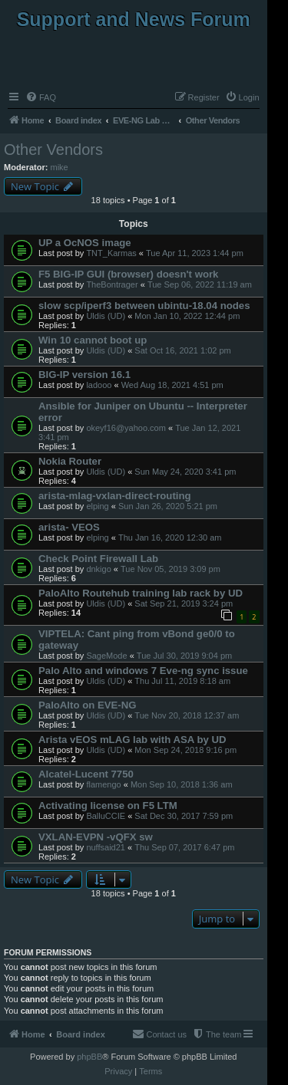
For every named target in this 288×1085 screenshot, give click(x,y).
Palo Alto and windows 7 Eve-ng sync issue (143, 670)
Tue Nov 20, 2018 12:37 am (186, 715)
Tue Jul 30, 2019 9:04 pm (184, 655)
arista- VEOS (69, 527)
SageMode (106, 655)
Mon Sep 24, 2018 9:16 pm (185, 750)
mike (59, 167)
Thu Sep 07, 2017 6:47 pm (184, 847)
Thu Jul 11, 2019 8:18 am (182, 681)
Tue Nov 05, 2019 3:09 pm (170, 569)
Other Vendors (53, 149)
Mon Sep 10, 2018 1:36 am (182, 784)
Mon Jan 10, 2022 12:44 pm (187, 316)
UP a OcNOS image (84, 242)
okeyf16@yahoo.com (126, 427)
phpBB (89, 1056)
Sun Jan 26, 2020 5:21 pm (167, 506)
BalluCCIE (105, 815)
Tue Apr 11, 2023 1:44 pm (194, 253)
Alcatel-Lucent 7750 (86, 774)
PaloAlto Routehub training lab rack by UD (140, 593)
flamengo (103, 784)
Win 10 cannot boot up (92, 340)
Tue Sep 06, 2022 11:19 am (199, 284)
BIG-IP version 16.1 (84, 374)
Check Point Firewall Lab (98, 558)
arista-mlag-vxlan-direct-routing (114, 495)
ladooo (98, 385)
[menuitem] (40, 97)
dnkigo (98, 569)
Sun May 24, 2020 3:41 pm (185, 471)
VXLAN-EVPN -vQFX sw (95, 837)
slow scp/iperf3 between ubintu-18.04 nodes (144, 305)
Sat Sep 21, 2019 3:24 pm (183, 603)
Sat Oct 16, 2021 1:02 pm (182, 350)
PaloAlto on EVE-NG (87, 705)
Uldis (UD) (105, 316)
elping (97, 506)
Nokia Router (69, 461)
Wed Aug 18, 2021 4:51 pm (172, 385)
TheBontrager (111, 284)
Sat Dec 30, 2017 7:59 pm (183, 815)
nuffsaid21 (105, 847)
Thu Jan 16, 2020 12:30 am (170, 537)
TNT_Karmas (111, 253)
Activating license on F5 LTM (107, 805)
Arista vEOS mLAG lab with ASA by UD (132, 739)
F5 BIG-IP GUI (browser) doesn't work (128, 274)
